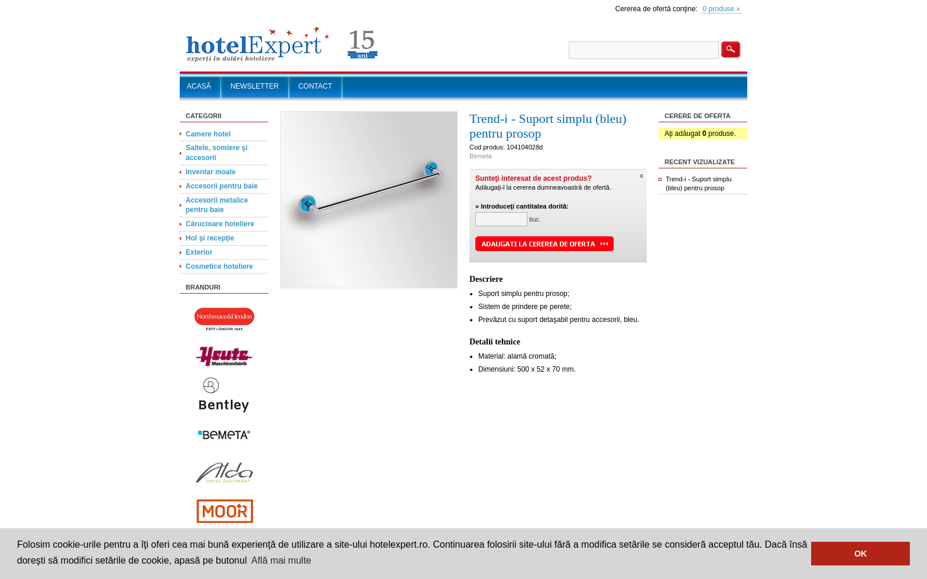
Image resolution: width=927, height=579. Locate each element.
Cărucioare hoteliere (220, 224)
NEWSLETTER (255, 86)
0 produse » (721, 9)
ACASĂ (199, 86)
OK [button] (860, 553)
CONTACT (315, 86)
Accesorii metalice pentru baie (217, 205)
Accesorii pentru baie (222, 186)
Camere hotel (208, 134)
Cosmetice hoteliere (219, 266)
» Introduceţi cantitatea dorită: (522, 206)
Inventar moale (211, 172)
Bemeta (480, 156)
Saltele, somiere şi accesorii (217, 153)
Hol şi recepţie (210, 238)
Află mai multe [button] (281, 560)
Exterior (199, 252)
